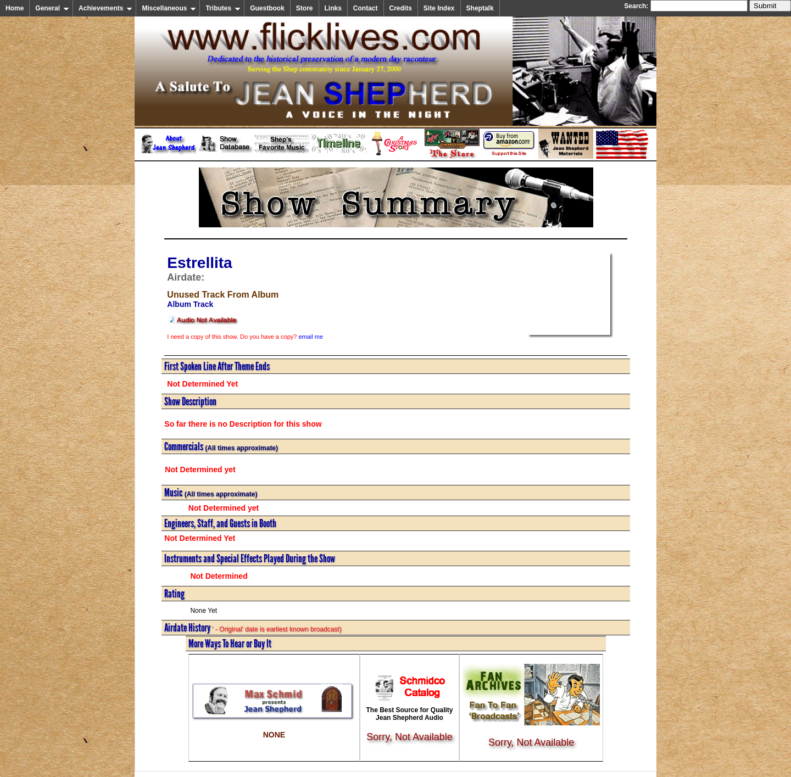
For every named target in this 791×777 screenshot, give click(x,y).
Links (333, 8)
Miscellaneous (169, 8)
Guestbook (267, 8)
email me (310, 336)
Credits (400, 8)
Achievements (105, 8)
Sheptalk (480, 8)
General (52, 8)
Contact (365, 8)
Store (304, 8)
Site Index (439, 8)
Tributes (223, 8)
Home (14, 8)
